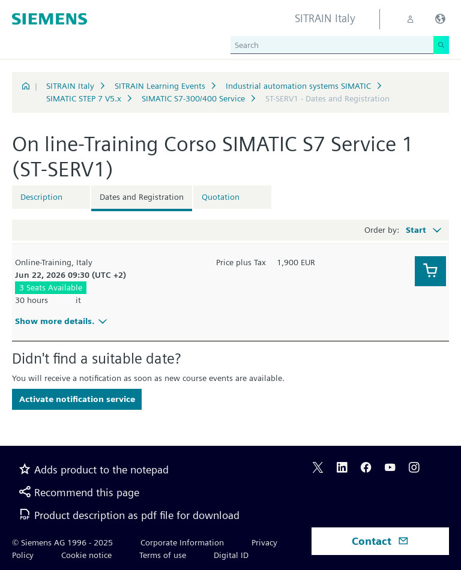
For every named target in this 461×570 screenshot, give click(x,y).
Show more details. (62, 321)
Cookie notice (86, 555)
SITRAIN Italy (70, 86)
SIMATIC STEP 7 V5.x (83, 98)
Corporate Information (182, 542)
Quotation (221, 197)
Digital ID (231, 555)
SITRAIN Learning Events (160, 86)
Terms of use (162, 555)
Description (41, 197)
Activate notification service (77, 399)
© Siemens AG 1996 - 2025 (62, 542)
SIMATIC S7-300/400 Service (193, 98)
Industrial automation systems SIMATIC (298, 86)
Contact (380, 541)
